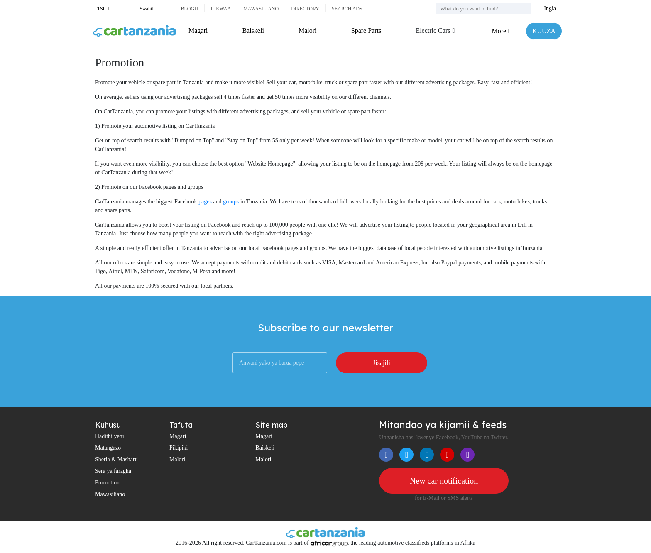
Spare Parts (366, 30)
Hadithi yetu (109, 436)
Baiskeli (253, 30)
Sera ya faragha (113, 471)
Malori (308, 30)
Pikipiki (178, 448)
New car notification (444, 480)
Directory (305, 9)
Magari (198, 30)
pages (205, 201)
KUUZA (544, 30)
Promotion (107, 483)
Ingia (550, 8)
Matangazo (108, 448)
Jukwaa (220, 9)
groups (231, 201)
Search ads (347, 9)
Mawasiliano (261, 9)
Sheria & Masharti (116, 459)
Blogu (189, 9)
